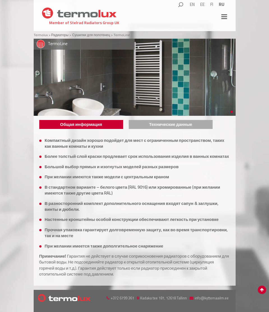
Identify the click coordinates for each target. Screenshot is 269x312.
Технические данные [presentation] (170, 124)
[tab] (81, 124)
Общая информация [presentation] (81, 124)
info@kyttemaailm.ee (212, 298)
